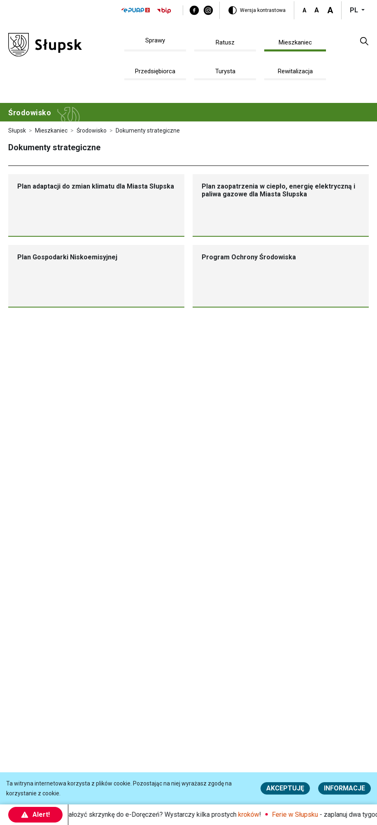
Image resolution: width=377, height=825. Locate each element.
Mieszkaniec (51, 130)
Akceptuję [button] (285, 788)
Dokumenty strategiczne (148, 130)
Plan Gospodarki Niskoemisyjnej (67, 257)
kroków (251, 814)
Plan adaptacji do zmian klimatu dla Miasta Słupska (95, 186)
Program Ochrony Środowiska (249, 257)
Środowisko (92, 130)
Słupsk (17, 130)
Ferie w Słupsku (298, 814)
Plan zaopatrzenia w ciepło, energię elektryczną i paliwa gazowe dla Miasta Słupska (278, 190)
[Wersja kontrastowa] (257, 10)
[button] (364, 41)
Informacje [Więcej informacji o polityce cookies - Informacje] (344, 788)
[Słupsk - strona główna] (45, 44)
